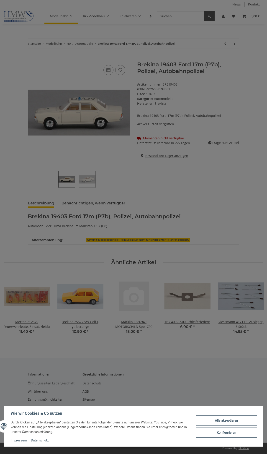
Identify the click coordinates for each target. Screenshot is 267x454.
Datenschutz (40, 440)
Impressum (19, 440)
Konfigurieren (226, 432)
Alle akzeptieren (225, 420)
